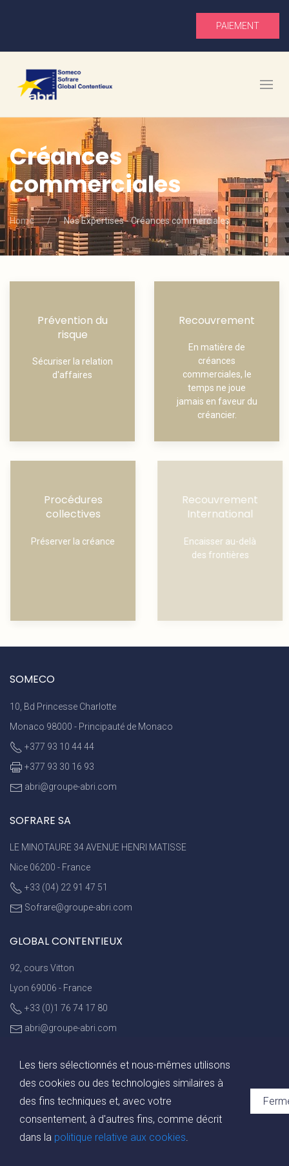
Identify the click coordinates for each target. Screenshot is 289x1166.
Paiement (237, 26)
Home (22, 221)
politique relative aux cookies (120, 1137)
